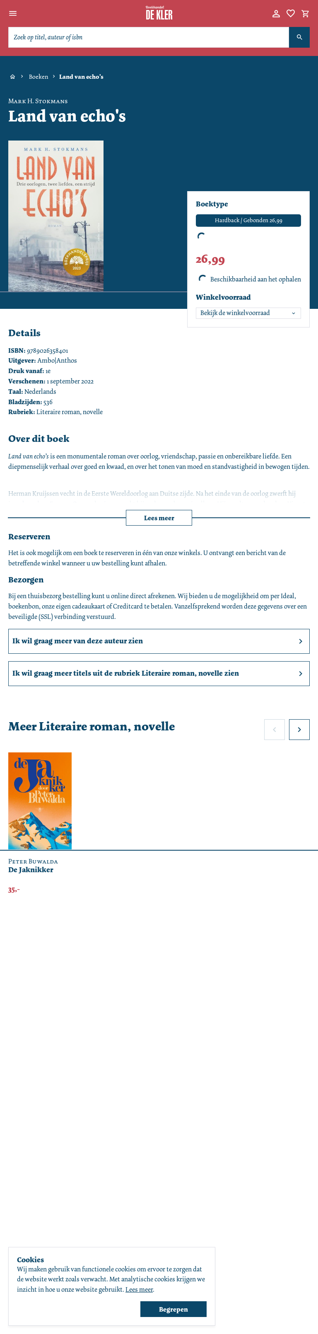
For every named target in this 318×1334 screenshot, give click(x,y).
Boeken (38, 76)
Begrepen (173, 1309)
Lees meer (159, 518)
